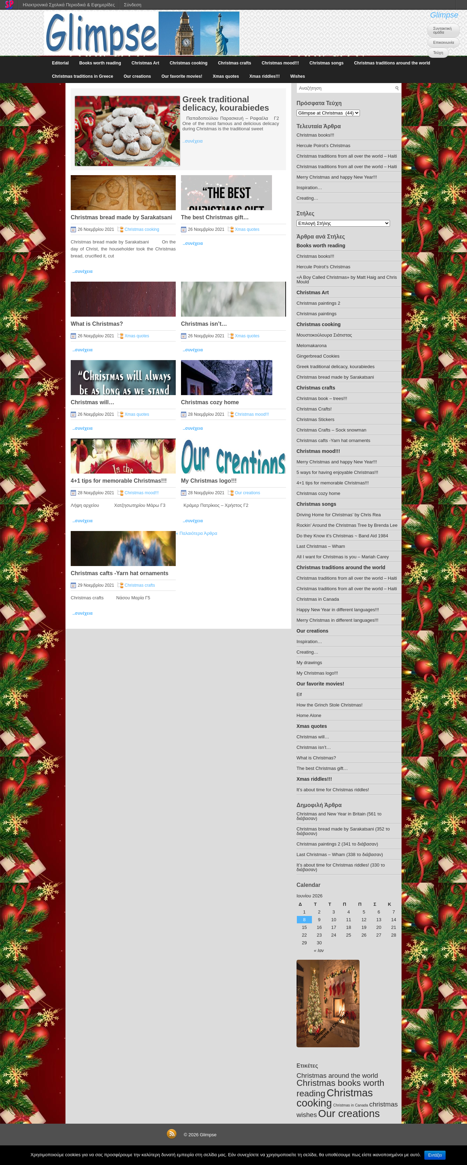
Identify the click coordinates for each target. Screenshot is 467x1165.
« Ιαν (319, 950)
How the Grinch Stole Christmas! (330, 705)
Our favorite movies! (181, 76)
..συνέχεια (192, 141)
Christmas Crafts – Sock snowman (331, 430)
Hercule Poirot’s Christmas (323, 145)
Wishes (297, 76)
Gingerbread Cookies (318, 356)
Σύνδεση (132, 4)
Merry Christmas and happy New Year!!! (337, 177)
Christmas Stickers (315, 419)
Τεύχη (438, 52)
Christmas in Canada (318, 599)
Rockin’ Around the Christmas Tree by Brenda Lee (347, 525)
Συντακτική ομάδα (442, 30)
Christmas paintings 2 (318, 303)
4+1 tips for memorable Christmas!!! (119, 481)
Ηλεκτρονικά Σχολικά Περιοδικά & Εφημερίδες (69, 4)
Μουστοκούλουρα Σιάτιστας (324, 335)
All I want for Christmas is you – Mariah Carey (343, 556)
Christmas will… (92, 402)
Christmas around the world (337, 1075)
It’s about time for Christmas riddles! (333, 789)
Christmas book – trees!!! (322, 398)
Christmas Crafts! (314, 409)
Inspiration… (309, 187)
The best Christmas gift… (215, 217)
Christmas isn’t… (204, 324)
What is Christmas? (97, 324)
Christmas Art (145, 63)
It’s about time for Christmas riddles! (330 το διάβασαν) (341, 867)
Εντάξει (435, 1155)
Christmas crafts (234, 63)
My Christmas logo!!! (209, 481)
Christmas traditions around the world (392, 63)
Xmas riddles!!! (265, 76)
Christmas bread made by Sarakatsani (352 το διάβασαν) (343, 831)
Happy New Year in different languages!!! (338, 609)
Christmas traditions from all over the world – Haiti (347, 156)
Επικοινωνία (443, 42)
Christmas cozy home (210, 402)
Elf (299, 694)
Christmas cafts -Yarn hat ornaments (119, 573)
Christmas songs (326, 63)
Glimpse (444, 15)
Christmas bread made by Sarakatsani (121, 217)
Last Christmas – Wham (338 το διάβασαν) (340, 854)
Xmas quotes (226, 76)
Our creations (137, 76)
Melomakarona (312, 345)
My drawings (309, 662)
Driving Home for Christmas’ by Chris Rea (339, 514)
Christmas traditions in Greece (82, 76)
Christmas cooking (189, 63)
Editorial (60, 63)
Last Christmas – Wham (321, 546)
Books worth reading (100, 63)
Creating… (307, 198)
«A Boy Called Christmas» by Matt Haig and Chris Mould (347, 279)
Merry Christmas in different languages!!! (337, 620)
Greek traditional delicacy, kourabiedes (225, 103)
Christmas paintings (316, 313)
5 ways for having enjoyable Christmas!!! (337, 472)
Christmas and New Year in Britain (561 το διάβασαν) (339, 816)
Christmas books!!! (315, 135)
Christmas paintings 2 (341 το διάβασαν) (337, 844)
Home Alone (309, 715)
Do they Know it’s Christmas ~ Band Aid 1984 (342, 535)
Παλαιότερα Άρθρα (196, 533)
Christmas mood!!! (280, 63)
